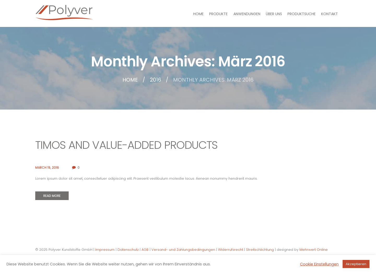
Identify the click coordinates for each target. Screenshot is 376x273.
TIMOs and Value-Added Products (126, 145)
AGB (145, 249)
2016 (155, 79)
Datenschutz (128, 249)
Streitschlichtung (260, 249)
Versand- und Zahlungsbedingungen (183, 249)
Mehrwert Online (313, 249)
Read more (52, 196)
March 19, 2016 (47, 167)
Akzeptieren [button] (356, 263)
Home (130, 79)
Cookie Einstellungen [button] (319, 264)
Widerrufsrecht (230, 249)
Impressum (105, 249)
